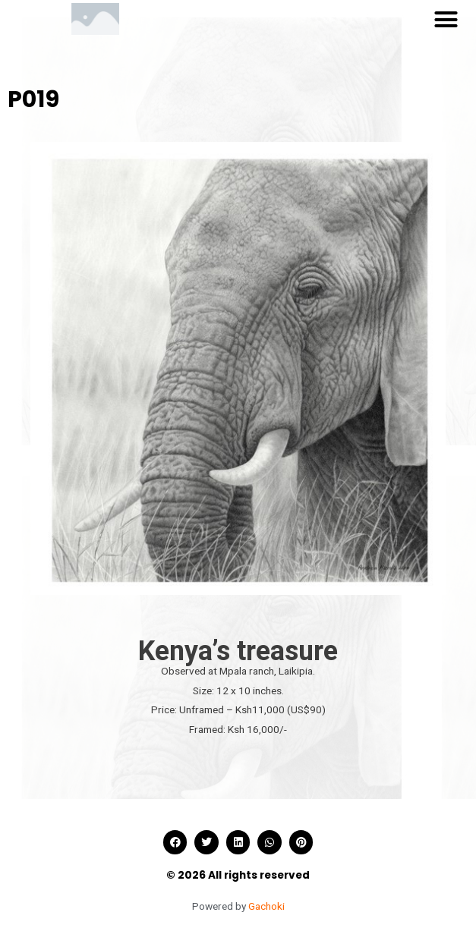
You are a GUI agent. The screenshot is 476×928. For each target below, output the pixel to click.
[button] (446, 19)
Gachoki (266, 906)
